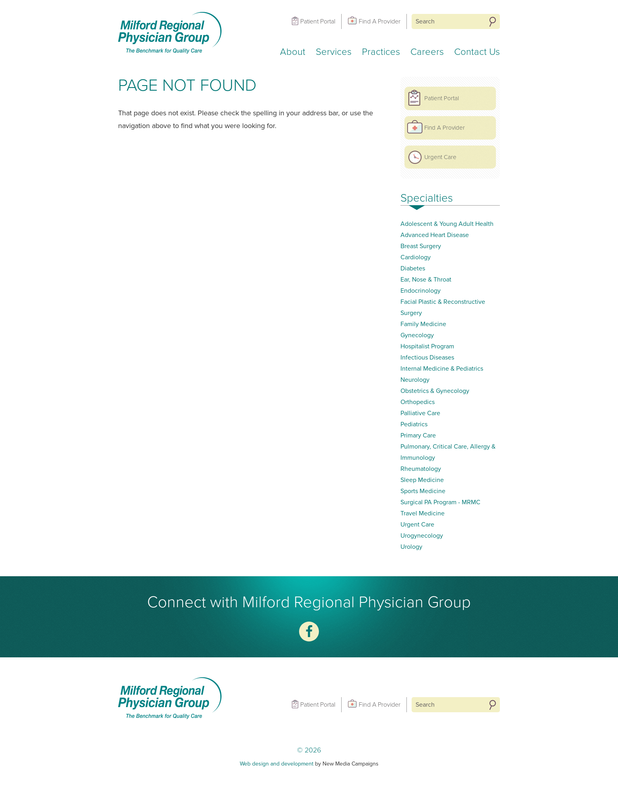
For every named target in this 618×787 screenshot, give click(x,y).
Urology (411, 547)
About (292, 52)
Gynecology (417, 335)
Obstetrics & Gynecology (434, 391)
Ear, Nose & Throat (425, 280)
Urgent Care (440, 157)
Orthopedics (417, 402)
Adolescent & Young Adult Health (447, 224)
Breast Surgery (420, 246)
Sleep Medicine (422, 480)
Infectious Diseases (427, 357)
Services (334, 52)
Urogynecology (421, 536)
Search (492, 22)
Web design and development (276, 763)
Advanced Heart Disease (434, 235)
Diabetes (412, 268)
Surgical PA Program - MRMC (440, 502)
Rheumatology (420, 469)
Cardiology (415, 257)
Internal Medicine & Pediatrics (441, 369)
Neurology (414, 380)
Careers (427, 52)
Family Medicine (423, 324)
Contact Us (477, 52)
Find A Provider (379, 21)
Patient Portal (317, 21)
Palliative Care (420, 413)
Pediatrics (414, 424)
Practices (381, 52)
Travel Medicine (422, 513)
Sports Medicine (422, 491)
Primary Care (418, 435)
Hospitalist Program (427, 346)
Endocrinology (420, 291)
